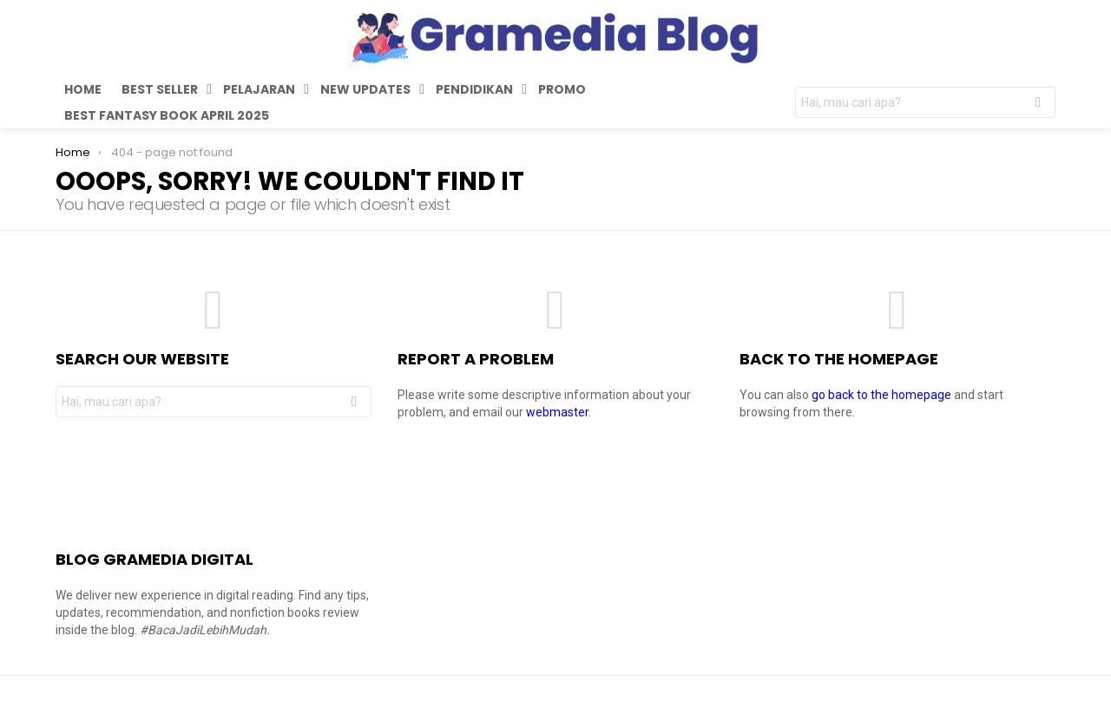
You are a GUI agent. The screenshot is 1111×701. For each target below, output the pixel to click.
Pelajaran (259, 91)
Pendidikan (474, 91)
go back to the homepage (881, 395)
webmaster (557, 412)
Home (83, 89)
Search (1038, 104)
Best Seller (160, 91)
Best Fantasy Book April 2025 (166, 115)
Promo (562, 89)
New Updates (365, 91)
